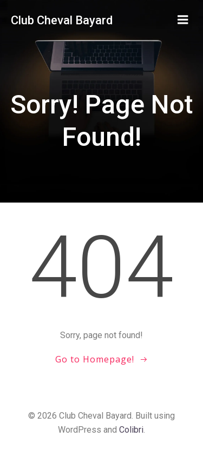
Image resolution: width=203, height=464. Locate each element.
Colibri (131, 430)
